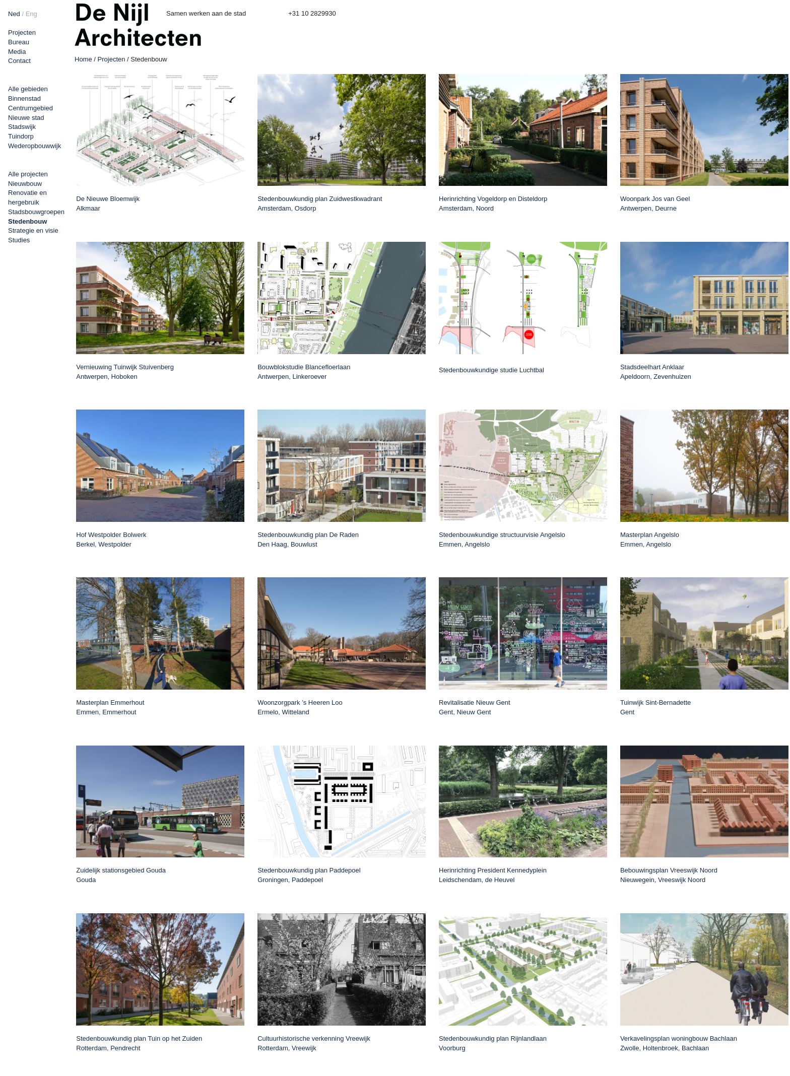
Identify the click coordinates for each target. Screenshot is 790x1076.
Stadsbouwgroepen (36, 212)
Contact (19, 60)
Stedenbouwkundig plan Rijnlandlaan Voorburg (493, 1043)
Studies (19, 240)
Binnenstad (24, 98)
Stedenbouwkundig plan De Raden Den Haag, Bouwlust (308, 539)
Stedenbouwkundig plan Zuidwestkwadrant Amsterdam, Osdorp (319, 203)
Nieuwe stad (26, 117)
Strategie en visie (33, 230)
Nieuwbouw (25, 183)
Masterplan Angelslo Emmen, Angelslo (649, 539)
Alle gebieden (28, 89)
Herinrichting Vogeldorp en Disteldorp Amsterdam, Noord (493, 203)
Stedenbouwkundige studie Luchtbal (491, 370)
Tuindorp (21, 136)
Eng (31, 14)
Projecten (22, 32)
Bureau (18, 42)
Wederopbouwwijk (34, 146)
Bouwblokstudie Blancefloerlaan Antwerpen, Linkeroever (303, 371)
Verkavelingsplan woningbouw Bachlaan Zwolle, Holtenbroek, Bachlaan (678, 1043)
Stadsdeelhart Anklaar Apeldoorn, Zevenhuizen (655, 371)
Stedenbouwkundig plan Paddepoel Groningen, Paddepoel (309, 875)
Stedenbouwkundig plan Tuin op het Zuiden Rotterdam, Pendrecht (139, 1043)
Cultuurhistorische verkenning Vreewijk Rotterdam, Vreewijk (313, 1043)
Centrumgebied (30, 108)
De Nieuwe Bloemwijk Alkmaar (108, 203)
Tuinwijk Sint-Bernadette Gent (655, 707)
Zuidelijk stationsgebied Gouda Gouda (121, 875)
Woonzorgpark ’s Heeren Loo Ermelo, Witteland (300, 707)
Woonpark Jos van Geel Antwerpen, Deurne (655, 203)
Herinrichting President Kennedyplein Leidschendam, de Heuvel (493, 875)
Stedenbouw (27, 221)
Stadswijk (22, 126)
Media (17, 51)
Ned (14, 14)
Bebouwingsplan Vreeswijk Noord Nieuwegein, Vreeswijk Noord (668, 875)
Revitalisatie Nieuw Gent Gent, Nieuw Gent (474, 707)
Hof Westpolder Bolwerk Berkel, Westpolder (111, 539)
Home (83, 59)
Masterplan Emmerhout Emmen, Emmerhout (110, 707)
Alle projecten (28, 174)
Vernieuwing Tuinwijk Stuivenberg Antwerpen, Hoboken (125, 371)
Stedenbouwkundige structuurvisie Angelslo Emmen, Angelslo (502, 539)
